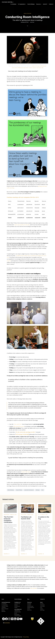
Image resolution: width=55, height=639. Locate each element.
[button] (6, 623)
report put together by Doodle (21, 224)
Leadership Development (29, 490)
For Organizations (21, 4)
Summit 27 (45, 4)
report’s (9, 260)
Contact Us (51, 4)
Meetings (37, 490)
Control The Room (26, 471)
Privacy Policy (26, 636)
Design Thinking (19, 490)
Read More (6, 553)
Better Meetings (11, 490)
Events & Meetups (31, 4)
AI (38, 514)
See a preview (34, 588)
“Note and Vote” (18, 424)
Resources (38, 4)
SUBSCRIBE (45, 35)
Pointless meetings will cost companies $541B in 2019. (23, 197)
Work (42, 490)
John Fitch (32, 22)
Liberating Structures (18, 426)
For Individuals (13, 4)
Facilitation (27, 13)
